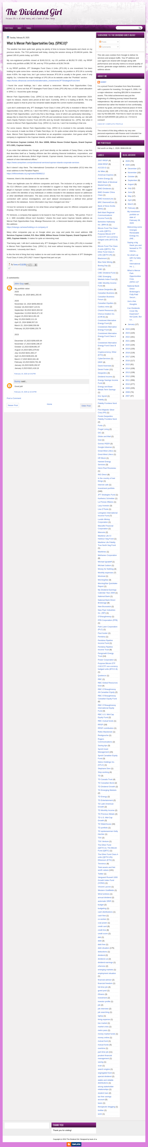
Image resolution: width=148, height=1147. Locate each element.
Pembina (101, 637)
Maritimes (102, 552)
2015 (127, 364)
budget (101, 905)
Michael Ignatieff (105, 562)
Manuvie (101, 532)
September (132, 180)
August (131, 184)
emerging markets (105, 970)
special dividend (105, 1076)
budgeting (102, 908)
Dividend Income (105, 377)
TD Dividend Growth (106, 786)
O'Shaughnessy (104, 616)
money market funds (106, 1034)
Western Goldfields (106, 890)
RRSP (100, 724)
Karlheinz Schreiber (106, 498)
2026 (127, 161)
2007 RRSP (103, 160)
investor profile (104, 1001)
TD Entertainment (105, 800)
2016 (127, 360)
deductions (102, 952)
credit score (103, 933)
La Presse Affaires (105, 502)
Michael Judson (104, 565)
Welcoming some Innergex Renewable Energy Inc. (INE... (134, 233)
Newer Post (13, 405)
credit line (102, 930)
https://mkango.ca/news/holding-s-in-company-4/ (27, 227)
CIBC (100, 269)
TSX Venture (103, 841)
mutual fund (103, 1041)
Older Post (86, 406)
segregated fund (105, 1073)
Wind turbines (103, 894)
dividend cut (103, 959)
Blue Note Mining (105, 262)
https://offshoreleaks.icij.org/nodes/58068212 (26, 173)
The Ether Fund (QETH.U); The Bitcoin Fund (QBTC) (107, 848)
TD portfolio (103, 828)
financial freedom (105, 983)
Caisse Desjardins (105, 289)
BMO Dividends (104, 188)
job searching (103, 1012)
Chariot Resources (106, 310)
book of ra (93, 1139)
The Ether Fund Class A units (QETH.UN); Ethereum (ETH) (108, 857)
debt (100, 941)
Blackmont (102, 258)
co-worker (102, 919)
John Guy (19, 283)
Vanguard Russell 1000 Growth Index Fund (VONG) (108, 880)
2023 (127, 333)
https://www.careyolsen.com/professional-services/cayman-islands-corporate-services (43, 162)
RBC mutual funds (105, 721)
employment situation (107, 973)
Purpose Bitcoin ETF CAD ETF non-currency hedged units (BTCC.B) (108, 666)
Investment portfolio (106, 488)
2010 (127, 384)
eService (101, 966)
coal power (102, 923)
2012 (127, 376)
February (131, 208)
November (132, 172)
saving (100, 1062)
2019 (127, 349)
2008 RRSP (103, 164)
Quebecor (102, 675)
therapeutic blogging (106, 1107)
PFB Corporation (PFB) (108, 620)
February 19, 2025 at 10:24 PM (25, 392)
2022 (127, 337)
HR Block (102, 458)
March (130, 204)
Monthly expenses (105, 573)
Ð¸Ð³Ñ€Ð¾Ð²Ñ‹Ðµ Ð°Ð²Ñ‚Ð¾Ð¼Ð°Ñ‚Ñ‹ (33, 1)
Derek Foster (103, 369)
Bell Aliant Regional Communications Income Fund (106, 215)
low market (102, 1023)
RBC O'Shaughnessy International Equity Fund (107, 708)
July (129, 188)
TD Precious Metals (106, 814)
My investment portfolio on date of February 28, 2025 (133, 217)
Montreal (101, 576)
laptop (100, 1016)
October (131, 176)
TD (99, 776)
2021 (127, 341)
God (100, 440)
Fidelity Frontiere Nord (107, 403)
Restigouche (103, 735)
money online (103, 1037)
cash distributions (105, 912)
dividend (101, 955)
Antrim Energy (104, 178)
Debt (19, 28)
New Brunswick (104, 606)
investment (102, 998)
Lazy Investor (103, 506)
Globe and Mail (104, 436)
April (130, 200)
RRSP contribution (106, 728)
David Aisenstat (104, 366)
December (132, 168)
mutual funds (103, 1045)
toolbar (101, 1110)
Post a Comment (14, 398)
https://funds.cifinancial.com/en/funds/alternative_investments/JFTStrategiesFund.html (43, 81)
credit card (102, 926)
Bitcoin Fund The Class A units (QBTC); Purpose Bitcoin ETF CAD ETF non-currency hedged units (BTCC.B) (108, 234)
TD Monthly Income (106, 810)
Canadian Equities (105, 303)
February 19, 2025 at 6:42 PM (25, 374)
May (130, 196)
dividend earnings (105, 962)
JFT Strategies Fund (106, 495)
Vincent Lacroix (104, 887)
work (100, 1114)
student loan (103, 1093)
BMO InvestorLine (105, 199)
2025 (127, 165)
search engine (104, 1069)
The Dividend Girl (34, 12)
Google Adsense (105, 447)
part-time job (103, 1052)
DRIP (100, 362)
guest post (102, 990)
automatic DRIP (104, 901)
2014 (127, 368)
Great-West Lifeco (105, 451)
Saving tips (102, 745)
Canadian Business (106, 293)
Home (49, 404)
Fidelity (101, 399)
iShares (101, 994)
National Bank (104, 596)
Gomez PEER (104, 444)
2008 (127, 392)
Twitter (100, 874)
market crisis (103, 1027)
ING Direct (102, 474)
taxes (100, 1103)
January (131, 324)
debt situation (103, 948)
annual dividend (104, 897)
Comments (105, 47)
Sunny (17, 381)
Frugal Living (103, 429)
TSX (100, 838)
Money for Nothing (105, 569)
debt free (101, 944)
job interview (103, 1009)
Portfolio (9, 28)
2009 (127, 388)
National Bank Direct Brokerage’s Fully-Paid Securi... (133, 291)
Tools (28, 28)
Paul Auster (103, 633)
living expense (104, 1019)
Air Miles (101, 171)
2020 (127, 345)
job (99, 1005)
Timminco (102, 863)
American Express (105, 175)
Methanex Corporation (107, 555)
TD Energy (102, 796)
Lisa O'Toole (103, 509)
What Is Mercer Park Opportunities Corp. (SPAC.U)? (134, 276)
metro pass (102, 1030)
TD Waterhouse (104, 824)
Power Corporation (106, 660)
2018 (127, 353)
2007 (127, 396)
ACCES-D (102, 168)
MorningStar (103, 580)
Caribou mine (103, 307)
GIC (99, 433)
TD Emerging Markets (107, 790)
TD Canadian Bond (106, 783)
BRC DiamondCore (106, 202)
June (130, 192)
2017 (127, 356)
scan (100, 1066)
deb (99, 937)
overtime (101, 1048)
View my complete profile (110, 124)
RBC (100, 679)
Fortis (100, 425)
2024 (127, 329)
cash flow (102, 915)
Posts (102, 42)
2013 (127, 372)
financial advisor (105, 980)
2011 (127, 380)
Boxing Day (103, 265)
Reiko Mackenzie (105, 732)
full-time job (103, 987)
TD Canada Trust (105, 779)
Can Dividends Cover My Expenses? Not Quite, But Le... (134, 314)
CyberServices (104, 358)
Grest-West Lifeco (105, 454)
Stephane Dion (104, 768)
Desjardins (102, 373)
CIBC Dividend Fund (106, 273)
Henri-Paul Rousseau (107, 468)
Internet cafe (103, 485)
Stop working (103, 772)
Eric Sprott (102, 396)
